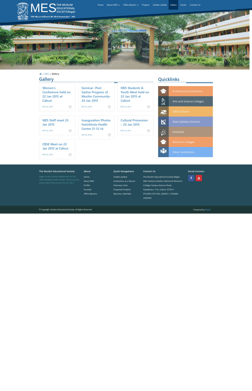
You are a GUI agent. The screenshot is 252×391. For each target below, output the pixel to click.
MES (47, 73)
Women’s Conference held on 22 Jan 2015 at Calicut (56, 94)
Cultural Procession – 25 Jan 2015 (134, 122)
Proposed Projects (122, 189)
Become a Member (122, 193)
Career (183, 4)
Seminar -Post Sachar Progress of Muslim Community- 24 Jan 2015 (96, 94)
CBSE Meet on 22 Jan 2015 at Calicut (55, 146)
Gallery (173, 4)
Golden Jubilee (160, 4)
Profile (87, 185)
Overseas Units (121, 185)
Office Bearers (130, 4)
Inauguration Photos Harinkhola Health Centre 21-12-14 (96, 124)
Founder (88, 189)
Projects (145, 4)
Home (100, 4)
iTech (208, 209)
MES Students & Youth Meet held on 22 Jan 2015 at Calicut (135, 94)
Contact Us (195, 4)
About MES (113, 4)
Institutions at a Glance (124, 181)
